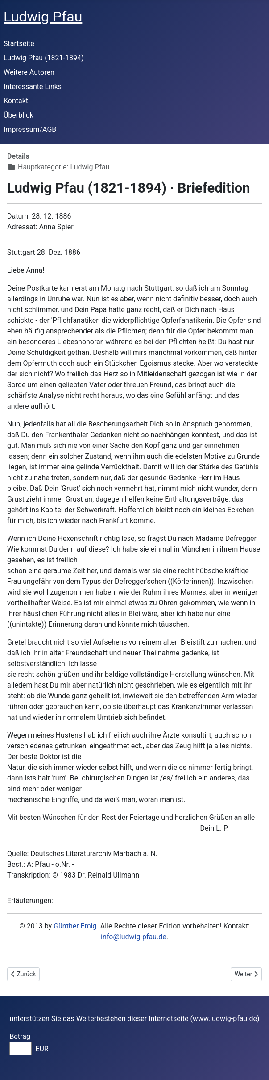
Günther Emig (75, 926)
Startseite (19, 43)
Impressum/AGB (30, 129)
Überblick (18, 115)
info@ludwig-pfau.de (133, 936)
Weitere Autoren (29, 72)
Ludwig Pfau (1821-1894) (44, 58)
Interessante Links (33, 86)
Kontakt (16, 101)
